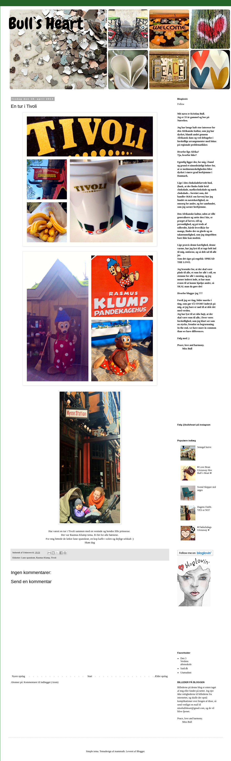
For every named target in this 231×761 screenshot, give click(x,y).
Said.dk (184, 668)
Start (89, 676)
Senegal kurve (204, 447)
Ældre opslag (161, 676)
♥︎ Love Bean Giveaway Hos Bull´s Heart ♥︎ (204, 470)
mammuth (120, 751)
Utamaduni (186, 672)
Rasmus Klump (43, 557)
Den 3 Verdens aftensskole (186, 661)
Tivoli (53, 557)
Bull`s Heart (45, 23)
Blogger (140, 751)
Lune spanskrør (28, 557)
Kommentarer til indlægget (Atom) (41, 682)
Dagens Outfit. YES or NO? (204, 508)
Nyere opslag (18, 676)
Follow (180, 104)
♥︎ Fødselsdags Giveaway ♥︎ (204, 528)
